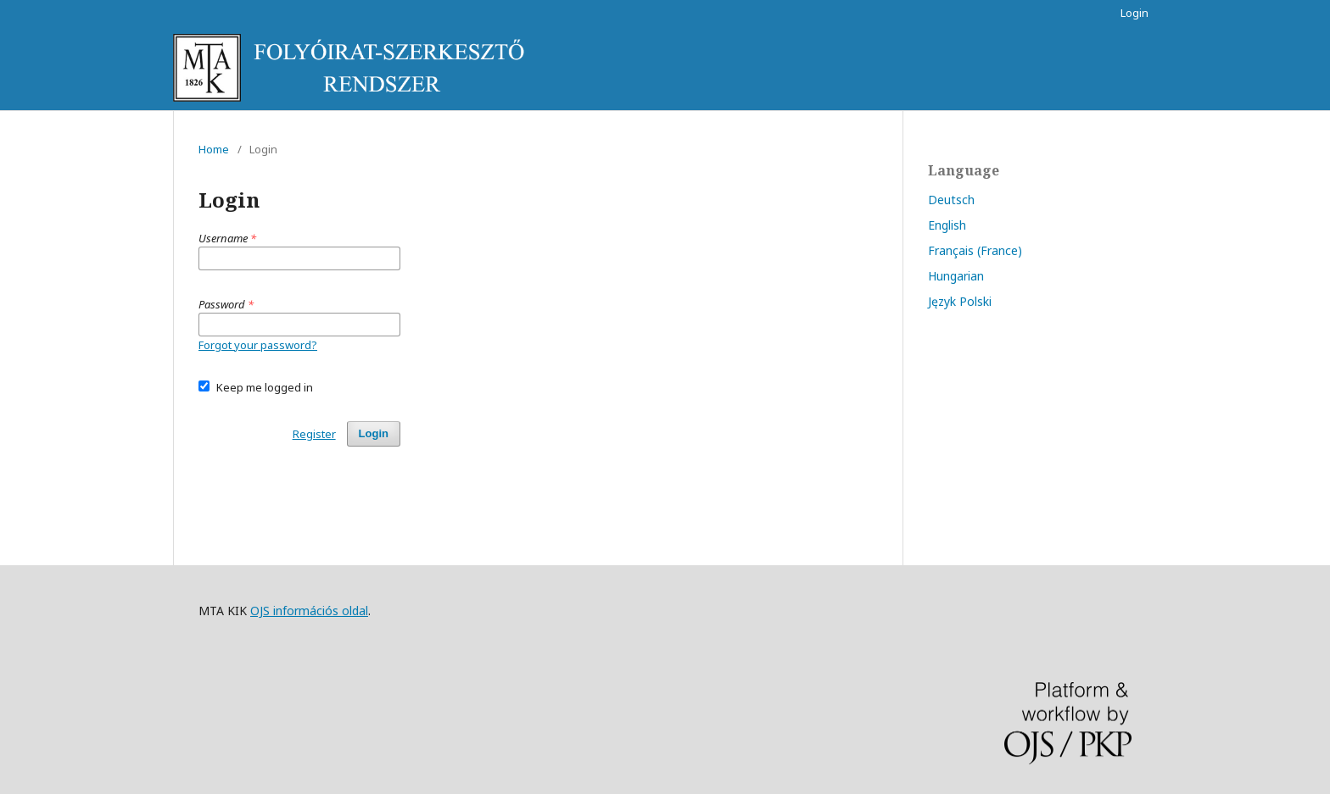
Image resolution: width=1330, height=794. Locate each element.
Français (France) (975, 250)
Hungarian (956, 276)
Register (314, 433)
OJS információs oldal (309, 610)
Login (1134, 12)
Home (213, 149)
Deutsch (951, 200)
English (947, 225)
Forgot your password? (257, 345)
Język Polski (960, 301)
